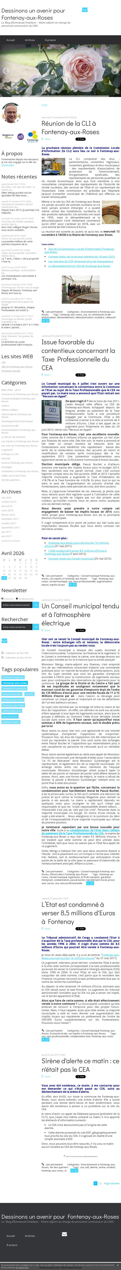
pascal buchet (10, 716)
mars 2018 (7, 510)
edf (87, 1167)
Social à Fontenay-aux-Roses (17, 462)
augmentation (104, 581)
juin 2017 (6, 531)
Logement (7, 449)
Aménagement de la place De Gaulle (17, 303)
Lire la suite (7, 164)
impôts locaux (57, 584)
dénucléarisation (84, 317)
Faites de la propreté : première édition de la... (18, 254)
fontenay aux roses (13, 705)
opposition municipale (14, 688)
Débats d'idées (9, 409)
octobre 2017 (8, 523)
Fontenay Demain (10, 370)
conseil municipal (12, 694)
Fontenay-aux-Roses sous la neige (20, 287)
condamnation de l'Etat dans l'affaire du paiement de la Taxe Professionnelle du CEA (80, 831)
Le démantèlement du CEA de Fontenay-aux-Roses (79, 266)
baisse (45, 584)
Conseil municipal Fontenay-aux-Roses (18, 400)
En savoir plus (22, 1267)
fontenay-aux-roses (15, 682)
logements (74, 877)
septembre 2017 (10, 527)
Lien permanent (52, 311)
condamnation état (80, 1036)
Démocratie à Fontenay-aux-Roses (16, 415)
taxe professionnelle (84, 581)
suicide (29, 694)
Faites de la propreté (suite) (16, 238)
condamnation (61, 879)
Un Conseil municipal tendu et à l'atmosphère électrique (80, 614)
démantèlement (65, 317)
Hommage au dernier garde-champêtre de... (17, 320)
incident (111, 1167)
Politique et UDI (10, 454)
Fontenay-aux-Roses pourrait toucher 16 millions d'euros (80, 956)
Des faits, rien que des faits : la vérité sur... (18, 188)
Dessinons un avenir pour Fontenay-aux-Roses (33, 13)
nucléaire (99, 317)
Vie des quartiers (10, 479)
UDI (3, 362)
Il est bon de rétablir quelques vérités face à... (17, 223)
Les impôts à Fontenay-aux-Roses (20, 441)
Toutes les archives (10, 541)
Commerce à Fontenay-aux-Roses (19, 394)
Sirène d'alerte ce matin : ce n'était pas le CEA (80, 1065)
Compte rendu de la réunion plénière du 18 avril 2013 (81, 256)
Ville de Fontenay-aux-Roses (16, 366)
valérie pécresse (12, 710)
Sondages (6, 467)
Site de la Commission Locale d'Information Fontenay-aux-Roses (80, 250)
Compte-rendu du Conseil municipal (71, 558)
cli (89, 314)
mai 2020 (6, 497)
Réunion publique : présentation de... (18, 272)
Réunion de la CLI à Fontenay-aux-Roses (70, 127)
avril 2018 (6, 506)
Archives (30, 40)
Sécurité (5, 458)
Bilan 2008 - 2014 (11, 389)
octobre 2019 (8, 501)
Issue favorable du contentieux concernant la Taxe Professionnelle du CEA (78, 354)
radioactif (110, 317)
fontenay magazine (13, 677)
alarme (94, 1167)
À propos (50, 40)
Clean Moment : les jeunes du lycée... (17, 337)
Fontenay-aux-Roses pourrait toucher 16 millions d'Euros (77, 544)
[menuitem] (10, 39)
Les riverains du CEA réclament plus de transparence (80, 261)
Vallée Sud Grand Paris (13, 475)
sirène (102, 1167)
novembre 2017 (10, 518)
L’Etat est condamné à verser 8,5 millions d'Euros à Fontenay (78, 913)
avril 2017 (6, 536)
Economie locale (10, 425)
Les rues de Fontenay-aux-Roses (19, 445)
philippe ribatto (11, 722)
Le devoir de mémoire (13, 436)
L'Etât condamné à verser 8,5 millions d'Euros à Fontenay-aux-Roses (75, 552)
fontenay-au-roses (13, 699)
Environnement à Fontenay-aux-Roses (18, 431)
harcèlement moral (96, 879)
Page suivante (112, 1183)
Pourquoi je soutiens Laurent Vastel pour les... (17, 206)
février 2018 (8, 514)
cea (85, 314)
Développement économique (17, 421)
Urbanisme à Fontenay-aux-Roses (19, 471)
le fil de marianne (90, 877)
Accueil (11, 40)
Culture (5, 405)
